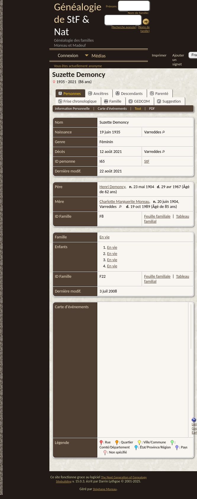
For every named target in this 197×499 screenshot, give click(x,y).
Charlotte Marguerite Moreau (124, 201)
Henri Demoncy (112, 186)
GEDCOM (139, 101)
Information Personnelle (72, 108)
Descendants (129, 93)
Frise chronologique (77, 101)
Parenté (159, 93)
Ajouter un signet (178, 56)
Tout (138, 108)
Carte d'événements (112, 108)
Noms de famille (144, 29)
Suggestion (169, 101)
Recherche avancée (123, 27)
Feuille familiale (157, 216)
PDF (152, 108)
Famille (113, 101)
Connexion (68, 55)
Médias (98, 56)
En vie (105, 237)
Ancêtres (98, 93)
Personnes (69, 93)
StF (147, 161)
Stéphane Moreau (105, 489)
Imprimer (159, 55)
